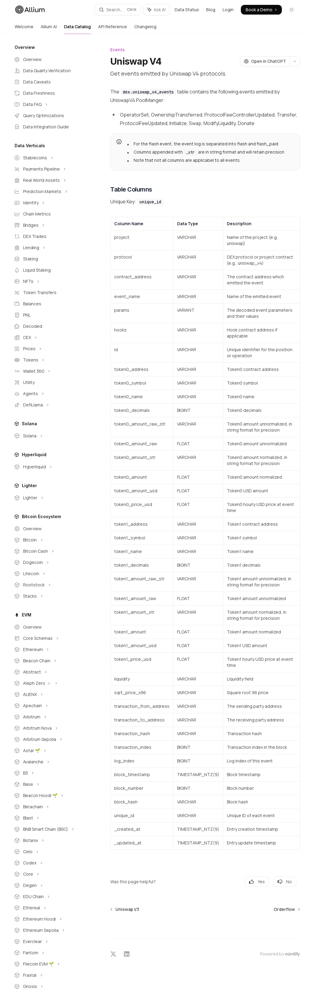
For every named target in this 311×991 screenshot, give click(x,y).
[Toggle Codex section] (48, 862)
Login (228, 9)
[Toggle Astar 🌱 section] (48, 750)
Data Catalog (77, 29)
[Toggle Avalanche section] (48, 761)
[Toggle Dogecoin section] (48, 562)
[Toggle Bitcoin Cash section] (48, 551)
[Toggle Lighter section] (48, 497)
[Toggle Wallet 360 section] (48, 371)
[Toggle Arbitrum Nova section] (48, 728)
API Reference (112, 29)
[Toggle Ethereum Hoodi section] (48, 919)
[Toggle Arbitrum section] (48, 716)
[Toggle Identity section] (48, 202)
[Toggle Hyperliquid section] (48, 466)
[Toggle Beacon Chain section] (48, 660)
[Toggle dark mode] (291, 10)
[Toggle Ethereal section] (48, 907)
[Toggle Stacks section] (48, 596)
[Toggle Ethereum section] (48, 649)
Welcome (24, 29)
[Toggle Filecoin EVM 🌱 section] (48, 964)
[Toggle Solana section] (48, 435)
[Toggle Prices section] (48, 348)
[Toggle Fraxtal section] (48, 975)
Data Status (187, 9)
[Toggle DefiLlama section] (48, 404)
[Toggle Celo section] (48, 851)
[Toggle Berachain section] (48, 806)
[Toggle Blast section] (48, 818)
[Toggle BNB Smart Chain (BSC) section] (48, 829)
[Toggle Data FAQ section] (48, 104)
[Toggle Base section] (48, 784)
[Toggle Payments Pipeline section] (48, 169)
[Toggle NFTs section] (48, 281)
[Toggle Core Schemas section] (48, 638)
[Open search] (118, 9)
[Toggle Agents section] (48, 393)
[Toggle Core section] (48, 874)
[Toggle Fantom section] (48, 952)
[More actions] (295, 61)
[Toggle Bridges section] (48, 225)
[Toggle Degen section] (48, 885)
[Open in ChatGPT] (265, 61)
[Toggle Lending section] (48, 247)
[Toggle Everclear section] (48, 941)
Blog (210, 9)
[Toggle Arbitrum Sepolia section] (48, 739)
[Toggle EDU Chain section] (48, 896)
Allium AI (49, 29)
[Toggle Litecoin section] (48, 573)
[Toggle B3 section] (48, 773)
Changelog (145, 29)
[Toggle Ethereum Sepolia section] (48, 930)
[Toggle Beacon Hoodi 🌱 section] (48, 795)
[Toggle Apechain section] (48, 705)
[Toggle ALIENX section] (48, 694)
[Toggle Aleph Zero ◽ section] (48, 683)
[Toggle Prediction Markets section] (48, 191)
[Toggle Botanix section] (48, 840)
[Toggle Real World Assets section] (48, 180)
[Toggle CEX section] (48, 337)
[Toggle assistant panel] (156, 9)
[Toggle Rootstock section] (48, 584)
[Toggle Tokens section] (48, 360)
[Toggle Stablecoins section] (48, 157)
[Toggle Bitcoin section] (48, 540)
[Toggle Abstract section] (48, 672)
